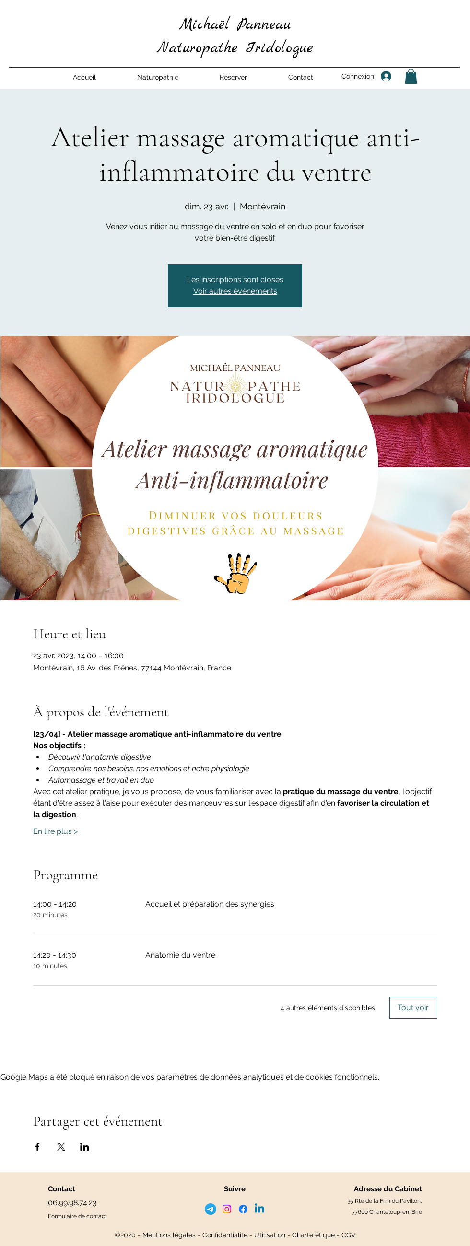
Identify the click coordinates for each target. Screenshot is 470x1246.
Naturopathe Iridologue (235, 48)
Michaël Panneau (235, 25)
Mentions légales (169, 1235)
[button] (158, 77)
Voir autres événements (235, 291)
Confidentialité (224, 1235)
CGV (348, 1235)
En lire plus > (55, 831)
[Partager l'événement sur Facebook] (37, 1147)
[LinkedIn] (259, 1209)
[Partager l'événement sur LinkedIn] (84, 1147)
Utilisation (269, 1235)
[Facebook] (243, 1209)
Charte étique (313, 1235)
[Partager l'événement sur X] (61, 1147)
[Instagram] (227, 1209)
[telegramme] (210, 1209)
